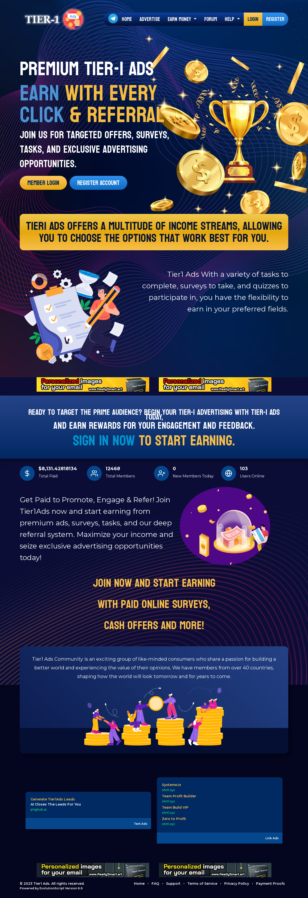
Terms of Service (202, 883)
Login (253, 19)
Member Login (43, 183)
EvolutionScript (51, 888)
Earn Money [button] (180, 19)
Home (127, 19)
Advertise (150, 19)
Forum (210, 19)
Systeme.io (171, 785)
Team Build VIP (175, 807)
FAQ (155, 883)
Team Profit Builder (179, 796)
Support (173, 883)
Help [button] (230, 19)
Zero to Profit (174, 819)
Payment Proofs (270, 883)
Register (275, 19)
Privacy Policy (236, 883)
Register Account (98, 183)
